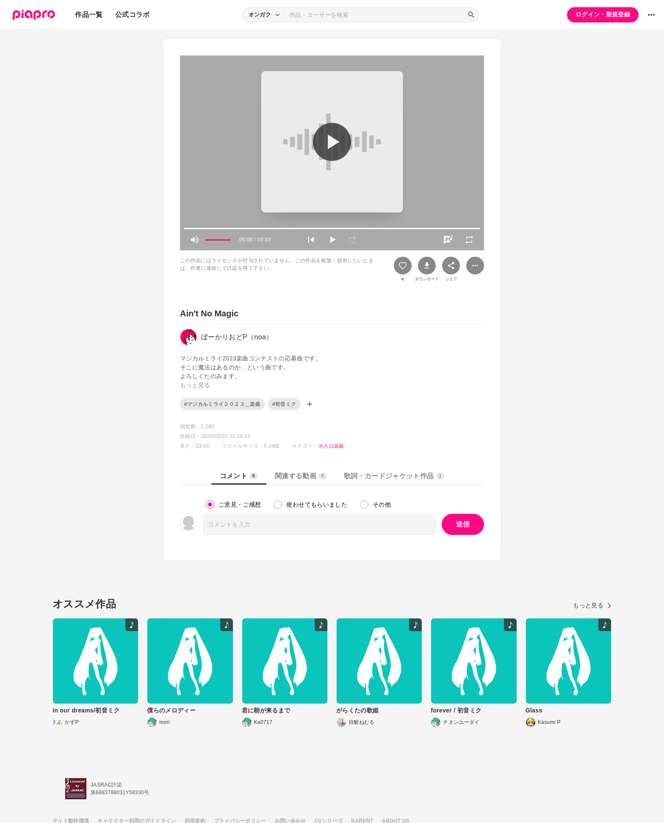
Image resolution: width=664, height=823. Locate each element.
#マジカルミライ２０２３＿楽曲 (222, 404)
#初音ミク (284, 404)
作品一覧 (88, 14)
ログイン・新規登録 (602, 14)
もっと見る (592, 605)
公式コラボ (132, 14)
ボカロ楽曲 (331, 446)
